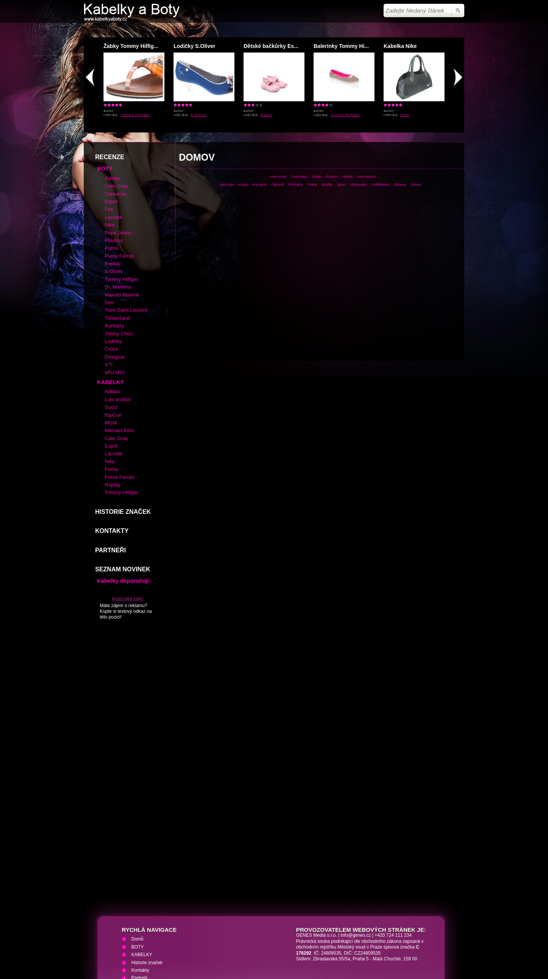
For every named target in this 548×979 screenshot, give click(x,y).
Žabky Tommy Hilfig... (131, 46)
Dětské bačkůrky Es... (271, 46)
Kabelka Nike (400, 46)
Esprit (266, 115)
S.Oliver (199, 115)
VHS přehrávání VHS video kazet (216, 933)
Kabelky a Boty (152, 933)
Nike (405, 115)
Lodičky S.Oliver (194, 46)
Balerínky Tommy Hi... (341, 46)
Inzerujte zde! (127, 543)
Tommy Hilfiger (135, 115)
